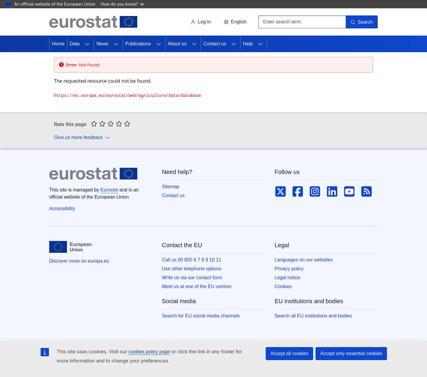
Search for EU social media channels (201, 315)
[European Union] (70, 247)
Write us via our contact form (192, 277)
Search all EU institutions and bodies (313, 315)
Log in (201, 21)
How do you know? (122, 4)
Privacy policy (289, 268)
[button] (235, 21)
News (102, 43)
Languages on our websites (304, 259)
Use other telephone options (191, 268)
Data (75, 43)
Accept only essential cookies (351, 353)
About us (177, 43)
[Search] (362, 21)
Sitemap (170, 186)
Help (248, 43)
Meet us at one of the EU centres (196, 286)
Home (58, 43)
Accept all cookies (289, 353)
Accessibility (62, 208)
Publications (138, 43)
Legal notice (287, 277)
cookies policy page (149, 351)
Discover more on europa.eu (79, 260)
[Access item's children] (87, 44)
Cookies (283, 286)
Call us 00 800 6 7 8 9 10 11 (191, 259)
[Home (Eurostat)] (93, 22)
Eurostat (109, 189)
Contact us (214, 43)
